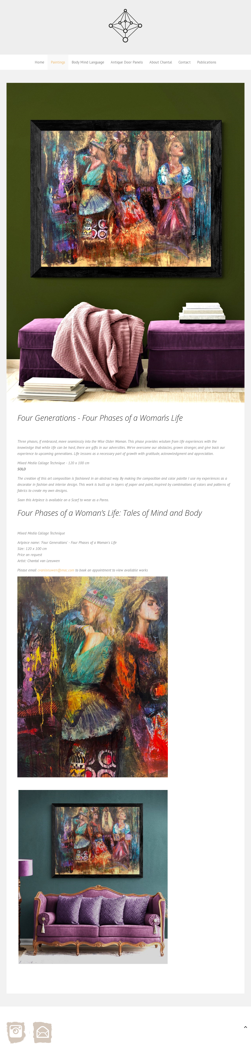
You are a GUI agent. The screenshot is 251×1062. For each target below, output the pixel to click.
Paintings (58, 62)
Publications (206, 62)
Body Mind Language (88, 62)
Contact (184, 62)
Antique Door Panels (127, 62)
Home (39, 62)
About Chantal (160, 62)
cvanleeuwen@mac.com (56, 570)
